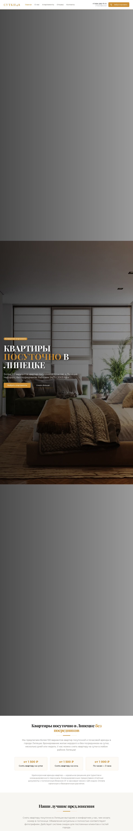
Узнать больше (43, 385)
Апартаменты (48, 5)
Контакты (70, 5)
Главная (28, 5)
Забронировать (118, 5)
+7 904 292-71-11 (100, 4)
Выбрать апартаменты (17, 385)
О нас (36, 5)
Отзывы (60, 5)
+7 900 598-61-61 (101, 6)
